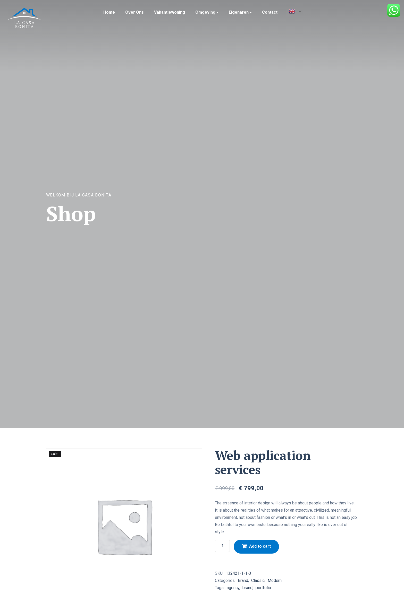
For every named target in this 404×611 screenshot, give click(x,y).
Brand (243, 580)
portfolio (263, 587)
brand (247, 587)
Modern (275, 580)
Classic (258, 580)
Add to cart (260, 546)
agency (233, 587)
